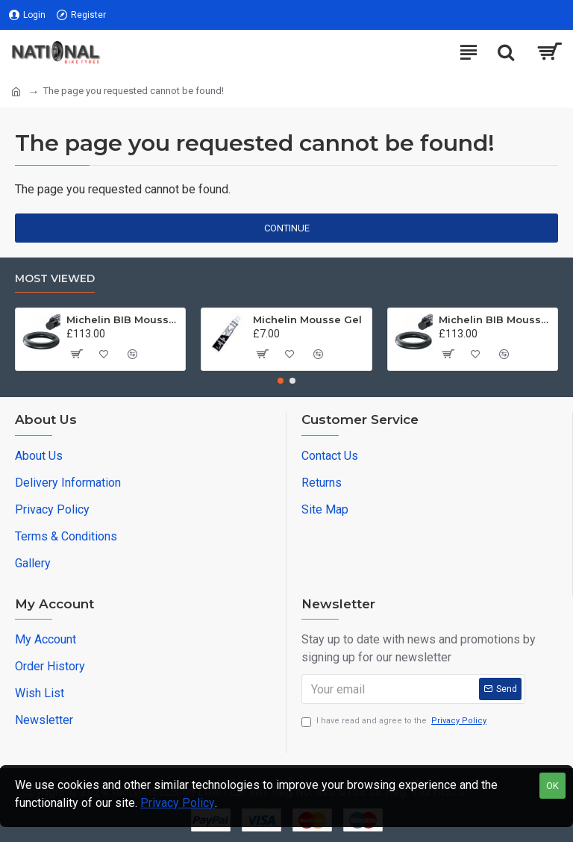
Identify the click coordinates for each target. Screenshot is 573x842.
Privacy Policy (177, 803)
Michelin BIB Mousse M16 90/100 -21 (495, 319)
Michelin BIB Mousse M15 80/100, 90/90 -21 (123, 319)
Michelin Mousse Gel (307, 319)
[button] (281, 381)
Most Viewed (55, 278)
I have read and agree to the (395, 721)
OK (552, 785)
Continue (287, 228)
